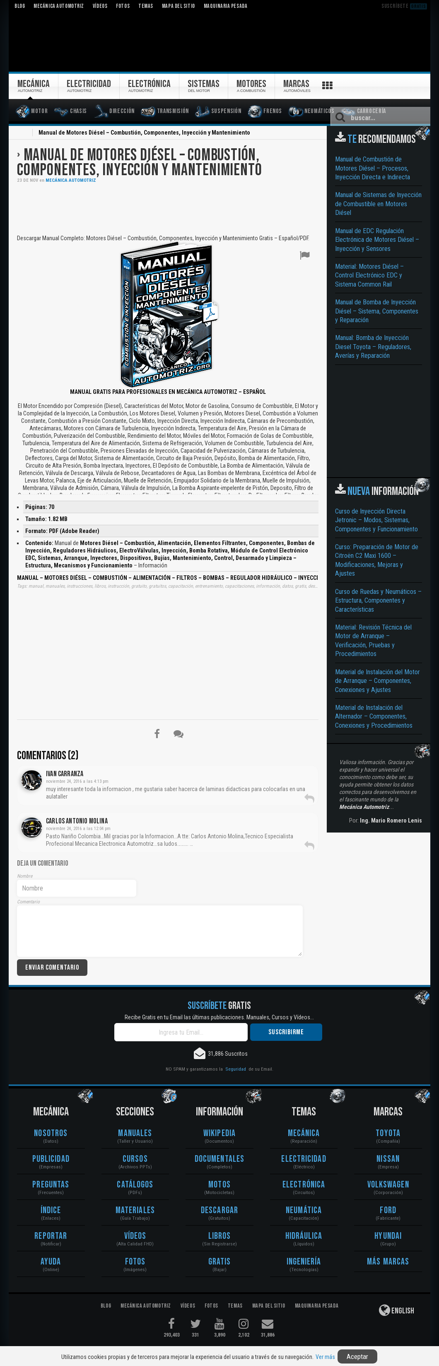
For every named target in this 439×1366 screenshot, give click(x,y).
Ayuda (51, 1261)
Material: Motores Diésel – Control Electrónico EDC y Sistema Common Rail (369, 275)
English (396, 1310)
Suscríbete (404, 6)
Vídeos (135, 1236)
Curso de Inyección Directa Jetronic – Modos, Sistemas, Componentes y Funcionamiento (376, 520)
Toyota (388, 1133)
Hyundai (388, 1236)
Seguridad (235, 1069)
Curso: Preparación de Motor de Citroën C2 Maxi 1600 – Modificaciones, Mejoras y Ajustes (376, 560)
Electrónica (303, 1184)
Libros (219, 1236)
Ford (388, 1210)
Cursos (135, 1159)
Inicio (22, 133)
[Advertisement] (167, 208)
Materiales (135, 1210)
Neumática (304, 1210)
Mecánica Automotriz (71, 180)
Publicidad (51, 1159)
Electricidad (303, 1159)
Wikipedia (219, 1133)
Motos (219, 1184)
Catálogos (135, 1184)
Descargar (219, 1210)
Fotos (135, 1261)
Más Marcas (388, 1261)
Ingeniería (304, 1261)
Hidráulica (304, 1236)
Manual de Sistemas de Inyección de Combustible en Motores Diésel (378, 204)
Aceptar (357, 1356)
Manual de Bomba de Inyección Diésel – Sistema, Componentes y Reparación (376, 311)
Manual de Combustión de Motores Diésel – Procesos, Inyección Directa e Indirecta (372, 168)
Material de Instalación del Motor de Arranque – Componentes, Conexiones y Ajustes (377, 681)
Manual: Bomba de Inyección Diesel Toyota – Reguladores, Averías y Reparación (373, 347)
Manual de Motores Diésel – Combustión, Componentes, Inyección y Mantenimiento (139, 162)
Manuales (135, 1133)
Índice (51, 1210)
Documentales (219, 1159)
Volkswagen (388, 1184)
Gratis (219, 1261)
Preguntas (50, 1184)
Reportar (50, 1236)
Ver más (325, 1357)
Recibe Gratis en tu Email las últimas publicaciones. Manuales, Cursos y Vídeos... (219, 1017)
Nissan (388, 1159)
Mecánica (304, 1133)
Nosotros (51, 1133)
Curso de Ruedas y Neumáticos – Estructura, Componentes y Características (378, 600)
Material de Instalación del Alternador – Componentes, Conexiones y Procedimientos (373, 716)
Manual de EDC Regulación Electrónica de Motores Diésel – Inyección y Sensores (377, 240)
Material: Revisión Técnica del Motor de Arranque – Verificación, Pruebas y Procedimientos (373, 640)
